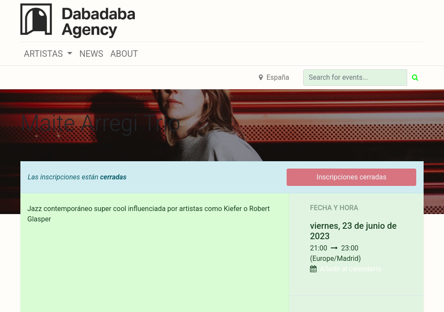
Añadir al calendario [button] (350, 269)
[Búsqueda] (415, 77)
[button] (48, 54)
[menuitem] (91, 54)
